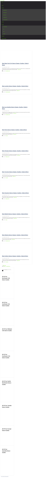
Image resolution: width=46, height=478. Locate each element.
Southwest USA (5, 17)
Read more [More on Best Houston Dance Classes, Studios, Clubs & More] (15, 197)
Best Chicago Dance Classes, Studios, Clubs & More (15, 151)
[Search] (2, 270)
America (3, 7)
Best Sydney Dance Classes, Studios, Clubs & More (15, 256)
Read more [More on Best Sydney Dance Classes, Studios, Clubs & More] (18, 260)
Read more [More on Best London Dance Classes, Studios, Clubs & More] (18, 90)
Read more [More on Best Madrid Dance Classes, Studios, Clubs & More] (15, 218)
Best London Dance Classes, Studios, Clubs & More (15, 86)
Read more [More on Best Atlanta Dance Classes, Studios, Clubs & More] (13, 239)
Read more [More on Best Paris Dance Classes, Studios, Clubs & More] (14, 134)
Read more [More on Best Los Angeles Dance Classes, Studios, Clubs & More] (14, 113)
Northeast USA (5, 10)
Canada (7, 177)
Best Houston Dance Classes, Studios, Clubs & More (15, 193)
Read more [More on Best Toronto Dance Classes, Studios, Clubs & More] (14, 176)
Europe (3, 24)
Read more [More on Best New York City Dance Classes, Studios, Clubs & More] (19, 69)
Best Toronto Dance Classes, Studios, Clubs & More (15, 172)
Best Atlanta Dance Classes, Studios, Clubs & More (15, 235)
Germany (4, 33)
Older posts (4, 265)
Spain (3, 31)
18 (7, 266)
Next (9, 266)
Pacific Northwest (5, 19)
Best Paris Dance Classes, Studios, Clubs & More (14, 129)
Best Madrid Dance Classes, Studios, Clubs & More (15, 214)
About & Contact (4, 38)
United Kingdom (5, 26)
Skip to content (2, 0)
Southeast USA (5, 12)
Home (2, 5)
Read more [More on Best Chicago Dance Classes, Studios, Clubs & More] (18, 155)
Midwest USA (7, 156)
